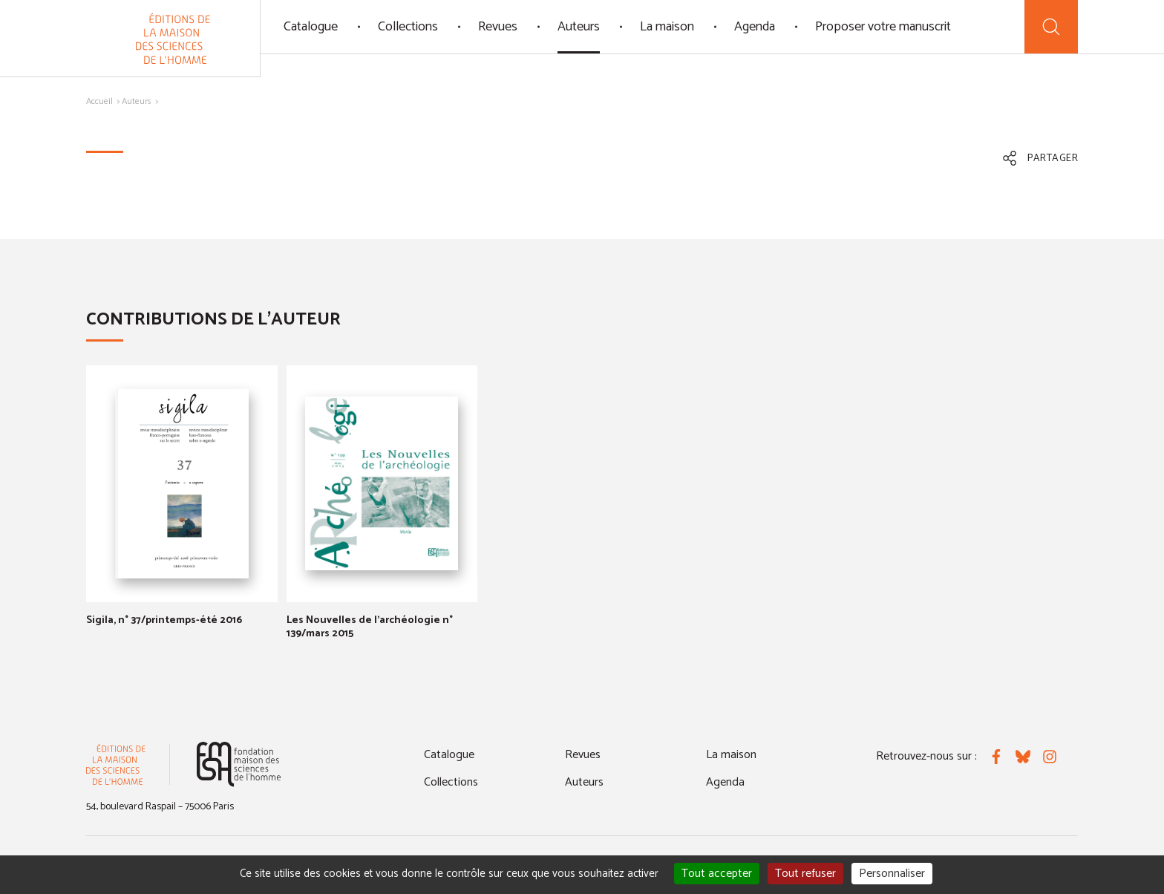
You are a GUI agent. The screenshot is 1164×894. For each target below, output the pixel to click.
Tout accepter (716, 874)
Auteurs (579, 27)
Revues (497, 27)
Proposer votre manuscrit (883, 27)
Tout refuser (805, 874)
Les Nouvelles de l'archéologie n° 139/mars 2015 (370, 627)
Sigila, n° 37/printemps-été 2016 (164, 620)
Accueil (99, 101)
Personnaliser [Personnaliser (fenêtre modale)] (892, 874)
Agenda (754, 27)
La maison (667, 27)
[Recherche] (1051, 26)
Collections (408, 27)
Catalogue (311, 27)
